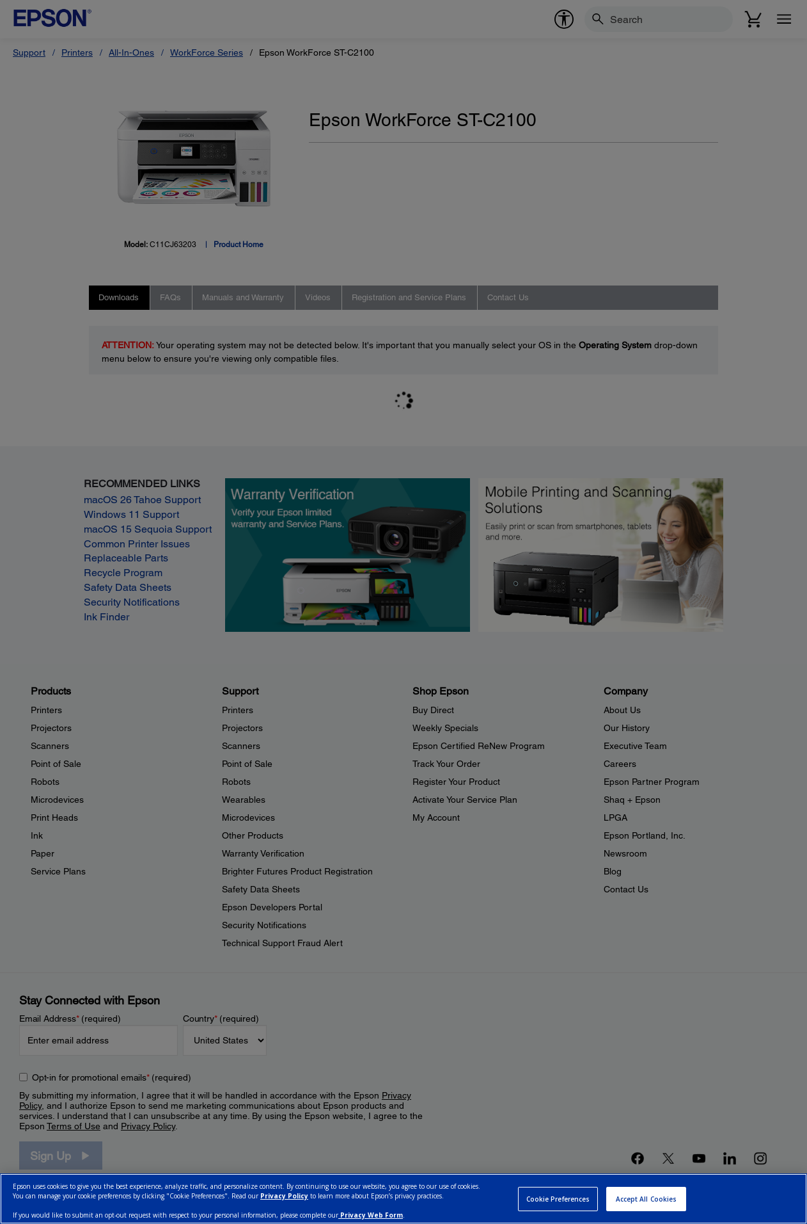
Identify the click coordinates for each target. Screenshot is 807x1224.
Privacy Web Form (370, 1215)
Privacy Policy (284, 1195)
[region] (403, 1198)
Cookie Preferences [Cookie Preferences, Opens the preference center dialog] (558, 1199)
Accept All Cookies (646, 1199)
